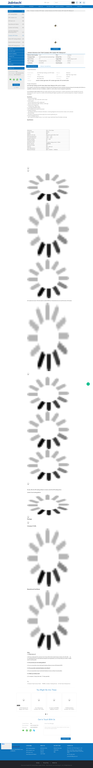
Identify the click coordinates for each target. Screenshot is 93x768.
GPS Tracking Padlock (16, 14)
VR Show (31, 6)
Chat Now (79, 6)
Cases (9, 61)
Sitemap (37, 762)
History (42, 750)
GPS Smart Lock (16, 21)
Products (22, 6)
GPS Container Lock (16, 17)
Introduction (43, 748)
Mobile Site (54, 762)
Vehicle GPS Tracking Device (16, 45)
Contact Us (69, 6)
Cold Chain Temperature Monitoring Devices (16, 32)
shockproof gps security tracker (34, 683)
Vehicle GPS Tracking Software (16, 39)
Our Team (42, 753)
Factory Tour (50, 6)
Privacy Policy (46, 762)
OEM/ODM (56, 750)
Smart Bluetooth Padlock (16, 24)
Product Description (46, 66)
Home (12, 6)
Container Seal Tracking (16, 27)
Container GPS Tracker (16, 35)
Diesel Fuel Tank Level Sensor (16, 42)
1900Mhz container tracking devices (49, 683)
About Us (40, 6)
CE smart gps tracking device (64, 683)
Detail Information (32, 66)
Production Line (58, 748)
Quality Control (59, 6)
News (9, 59)
